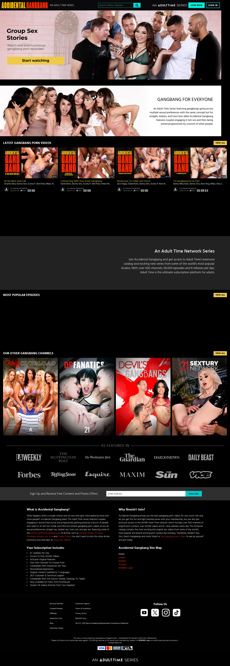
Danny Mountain (181, 184)
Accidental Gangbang (18, 188)
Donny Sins (22, 184)
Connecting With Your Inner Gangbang (81, 181)
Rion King (163, 184)
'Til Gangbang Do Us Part (186, 181)
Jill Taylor (98, 533)
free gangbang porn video (173, 536)
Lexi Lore (48, 536)
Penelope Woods (35, 536)
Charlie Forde (64, 536)
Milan (48, 184)
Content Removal (115, 643)
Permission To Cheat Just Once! (133, 181)
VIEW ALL (220, 353)
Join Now (196, 5)
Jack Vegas (122, 184)
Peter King (106, 184)
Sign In (213, 5)
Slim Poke (40, 184)
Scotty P (31, 184)
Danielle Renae (86, 533)
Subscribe (194, 493)
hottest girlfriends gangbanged (45, 533)
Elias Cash (220, 184)
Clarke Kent (66, 184)
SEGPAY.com (144, 640)
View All (220, 143)
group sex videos (62, 540)
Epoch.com (65, 640)
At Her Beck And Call (15, 181)
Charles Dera (10, 184)
